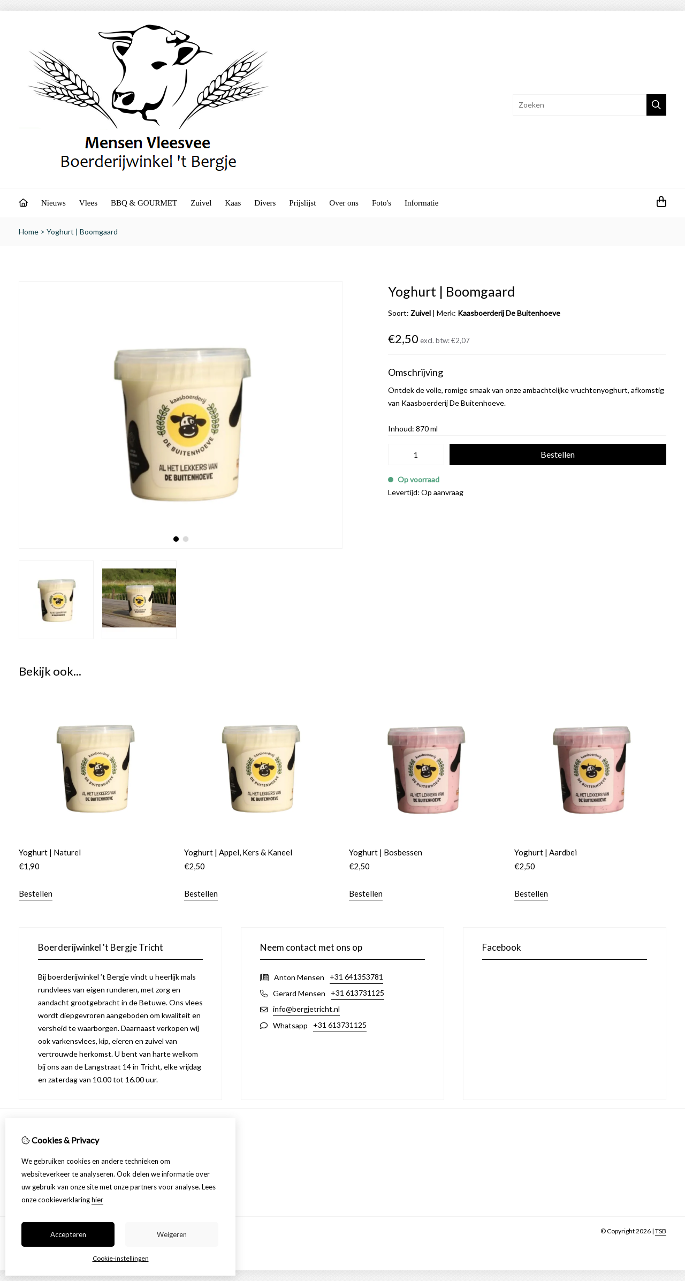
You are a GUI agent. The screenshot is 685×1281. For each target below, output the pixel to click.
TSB (660, 1231)
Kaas (233, 203)
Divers (265, 203)
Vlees (88, 203)
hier (97, 1199)
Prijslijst (302, 203)
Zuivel (201, 203)
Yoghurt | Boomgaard (82, 231)
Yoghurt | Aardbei (545, 852)
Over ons (344, 203)
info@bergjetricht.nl (306, 1008)
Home (29, 231)
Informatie (421, 203)
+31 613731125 (357, 992)
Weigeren (172, 1234)
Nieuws (53, 203)
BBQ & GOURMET (144, 203)
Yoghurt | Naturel (50, 852)
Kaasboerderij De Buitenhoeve (509, 312)
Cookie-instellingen (121, 1258)
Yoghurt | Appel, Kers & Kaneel (238, 852)
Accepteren (68, 1234)
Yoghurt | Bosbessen (385, 852)
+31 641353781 (356, 976)
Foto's (381, 203)
